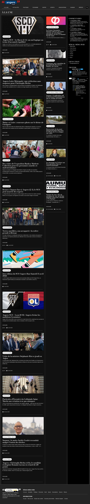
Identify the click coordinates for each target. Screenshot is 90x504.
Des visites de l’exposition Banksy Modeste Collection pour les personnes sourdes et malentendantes (22, 165)
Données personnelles (49, 498)
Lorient (71, 55)
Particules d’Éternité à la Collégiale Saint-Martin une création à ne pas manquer (22, 400)
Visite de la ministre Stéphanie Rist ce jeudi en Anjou (23, 357)
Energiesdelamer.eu (74, 63)
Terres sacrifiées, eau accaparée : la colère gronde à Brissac (22, 231)
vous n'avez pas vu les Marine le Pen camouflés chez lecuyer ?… (77, 30)
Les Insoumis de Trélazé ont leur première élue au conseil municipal (55, 163)
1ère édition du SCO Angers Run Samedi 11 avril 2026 (22, 274)
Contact (66, 498)
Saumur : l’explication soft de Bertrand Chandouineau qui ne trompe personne (55, 96)
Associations (62, 7)
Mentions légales (59, 498)
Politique (25, 7)
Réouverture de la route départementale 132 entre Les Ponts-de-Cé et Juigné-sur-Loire (55, 131)
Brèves (81, 7)
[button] (87, 7)
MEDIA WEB (73, 79)
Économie (35, 7)
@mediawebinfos (82, 79)
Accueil (24, 498)
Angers (71, 51)
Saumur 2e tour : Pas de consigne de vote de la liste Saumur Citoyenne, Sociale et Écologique (55, 197)
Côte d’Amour (73, 48)
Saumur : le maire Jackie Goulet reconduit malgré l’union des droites (22, 441)
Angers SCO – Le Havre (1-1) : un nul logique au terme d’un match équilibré (20, 40)
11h (87, 78)
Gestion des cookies (38, 498)
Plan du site (30, 498)
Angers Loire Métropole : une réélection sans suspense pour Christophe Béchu (21, 82)
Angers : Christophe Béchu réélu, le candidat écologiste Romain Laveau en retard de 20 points (20, 464)
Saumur (72, 7)
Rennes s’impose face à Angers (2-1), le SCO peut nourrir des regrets (20, 190)
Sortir (44, 7)
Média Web (72, 46)
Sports (52, 7)
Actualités (16, 7)
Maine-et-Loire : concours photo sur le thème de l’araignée (20, 123)
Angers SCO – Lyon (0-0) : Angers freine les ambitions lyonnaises (21, 315)
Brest (71, 57)
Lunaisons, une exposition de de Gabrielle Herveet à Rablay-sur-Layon (55, 64)
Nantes (71, 53)
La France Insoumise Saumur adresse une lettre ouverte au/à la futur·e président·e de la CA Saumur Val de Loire (56, 33)
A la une (6, 7)
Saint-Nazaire (73, 50)
